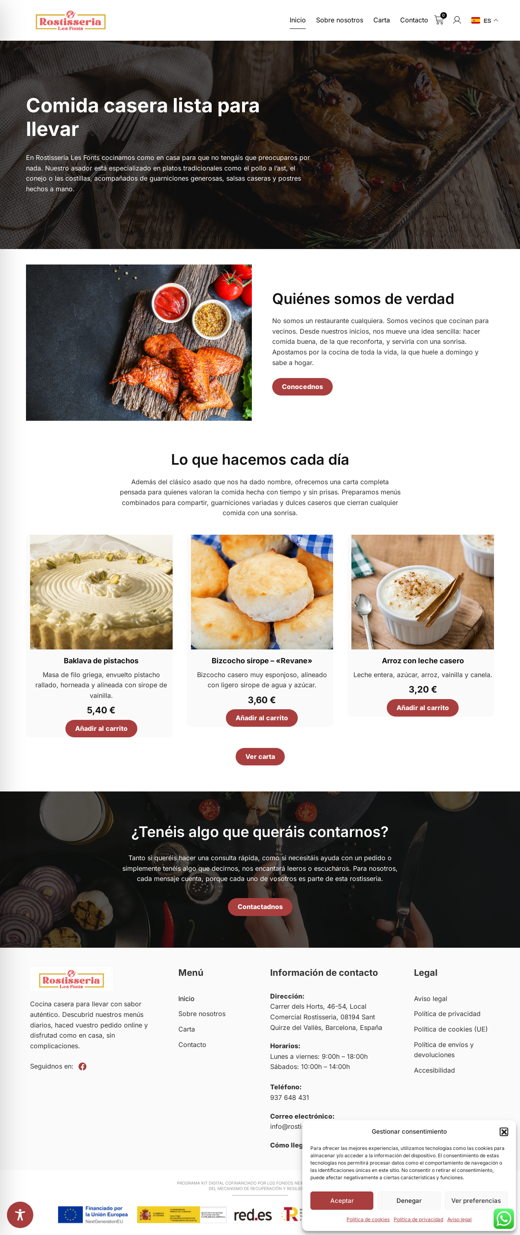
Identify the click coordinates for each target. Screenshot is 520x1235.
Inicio (298, 20)
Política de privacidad (418, 1219)
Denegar (409, 1200)
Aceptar (342, 1200)
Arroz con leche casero (423, 660)
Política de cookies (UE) (451, 1029)
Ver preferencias (476, 1200)
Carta (381, 20)
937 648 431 (289, 1097)
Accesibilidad (434, 1070)
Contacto (414, 20)
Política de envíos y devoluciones (444, 1049)
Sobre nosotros (339, 20)
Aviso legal (459, 1219)
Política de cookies (368, 1219)
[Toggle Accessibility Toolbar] (20, 1215)
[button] (504, 1132)
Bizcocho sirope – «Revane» (262, 660)
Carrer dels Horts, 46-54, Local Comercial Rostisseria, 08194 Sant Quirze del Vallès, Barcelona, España (326, 1016)
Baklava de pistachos (101, 660)
